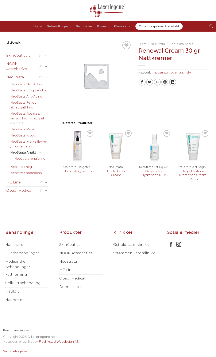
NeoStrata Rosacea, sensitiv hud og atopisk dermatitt (27, 118)
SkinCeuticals (18, 55)
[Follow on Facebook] (171, 245)
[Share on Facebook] (142, 82)
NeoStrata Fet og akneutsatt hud (23, 105)
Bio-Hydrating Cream (115, 173)
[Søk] (211, 26)
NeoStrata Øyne (22, 129)
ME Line (13, 182)
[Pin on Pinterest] (164, 82)
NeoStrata (15, 77)
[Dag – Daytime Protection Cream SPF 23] (193, 146)
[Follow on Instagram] (178, 245)
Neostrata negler (22, 167)
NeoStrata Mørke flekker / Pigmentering (28, 144)
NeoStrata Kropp (23, 135)
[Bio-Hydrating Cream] (116, 146)
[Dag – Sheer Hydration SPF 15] (154, 146)
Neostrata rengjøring (29, 158)
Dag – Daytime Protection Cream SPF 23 (192, 175)
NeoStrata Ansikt (23, 152)
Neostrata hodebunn (26, 173)
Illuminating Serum (77, 171)
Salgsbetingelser (15, 351)
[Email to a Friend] (157, 82)
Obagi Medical (19, 191)
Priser (103, 26)
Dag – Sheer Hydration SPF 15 (154, 173)
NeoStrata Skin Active (26, 84)
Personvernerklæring (19, 330)
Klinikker (122, 26)
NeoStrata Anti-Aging (26, 96)
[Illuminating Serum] (78, 146)
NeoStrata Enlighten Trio (28, 90)
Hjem (37, 26)
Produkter (84, 26)
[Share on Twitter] (149, 82)
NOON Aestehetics (16, 66)
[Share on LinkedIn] (172, 82)
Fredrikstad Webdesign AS (59, 342)
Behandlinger (59, 26)
